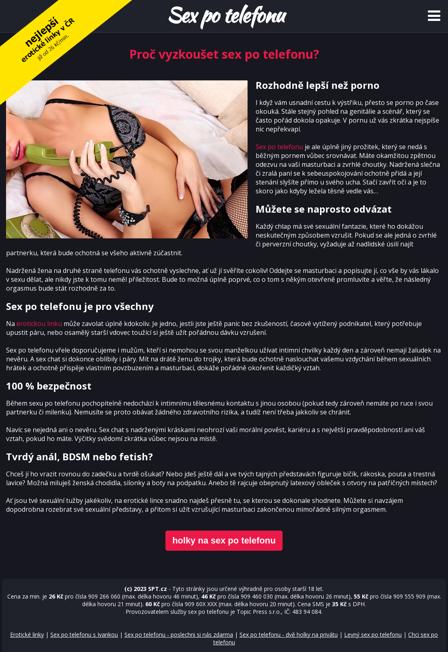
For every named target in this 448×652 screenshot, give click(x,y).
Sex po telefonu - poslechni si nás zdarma (178, 634)
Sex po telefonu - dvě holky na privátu (288, 634)
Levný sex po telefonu (373, 634)
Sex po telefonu (279, 146)
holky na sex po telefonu (224, 540)
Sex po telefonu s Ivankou (84, 634)
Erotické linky (27, 634)
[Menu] (434, 16)
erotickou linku (39, 323)
